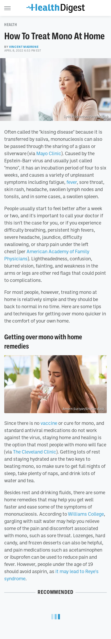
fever (71, 182)
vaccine (49, 423)
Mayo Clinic (48, 153)
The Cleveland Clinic (34, 452)
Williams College (86, 514)
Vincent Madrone (24, 47)
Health (10, 25)
